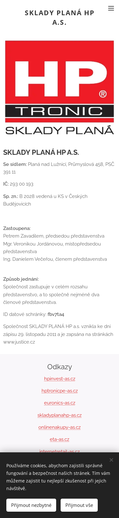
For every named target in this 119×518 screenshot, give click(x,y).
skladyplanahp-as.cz (59, 415)
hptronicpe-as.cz (60, 391)
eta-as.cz (59, 439)
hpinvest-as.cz (59, 379)
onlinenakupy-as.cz (59, 427)
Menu (111, 8)
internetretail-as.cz (59, 452)
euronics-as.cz (59, 403)
